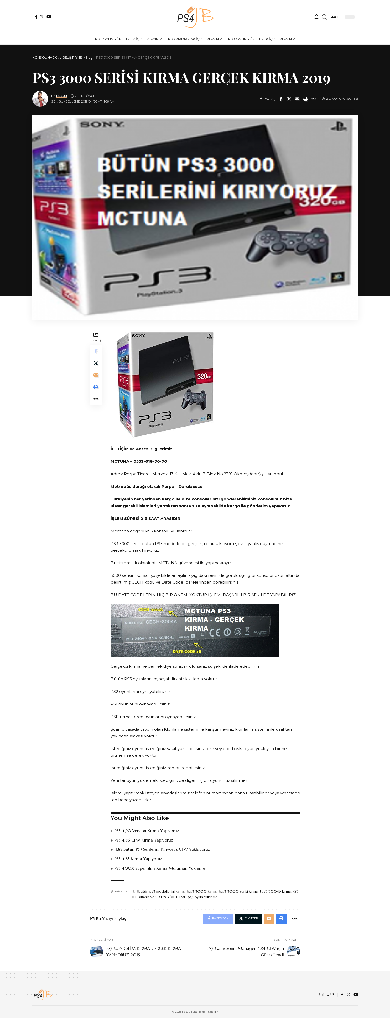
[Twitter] (42, 17)
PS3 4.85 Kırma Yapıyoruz (138, 858)
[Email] (297, 99)
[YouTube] (48, 17)
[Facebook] (36, 17)
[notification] (316, 17)
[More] (313, 99)
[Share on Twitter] (289, 99)
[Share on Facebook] (281, 99)
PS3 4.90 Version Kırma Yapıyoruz (147, 830)
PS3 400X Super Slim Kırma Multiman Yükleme (160, 867)
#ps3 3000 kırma (201, 890)
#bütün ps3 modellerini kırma (160, 890)
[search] (324, 17)
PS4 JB (61, 96)
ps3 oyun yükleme (203, 896)
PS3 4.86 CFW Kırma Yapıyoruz (144, 839)
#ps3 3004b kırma (275, 890)
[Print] (305, 99)
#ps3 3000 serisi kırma (238, 890)
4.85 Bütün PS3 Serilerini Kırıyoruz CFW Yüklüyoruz (162, 849)
